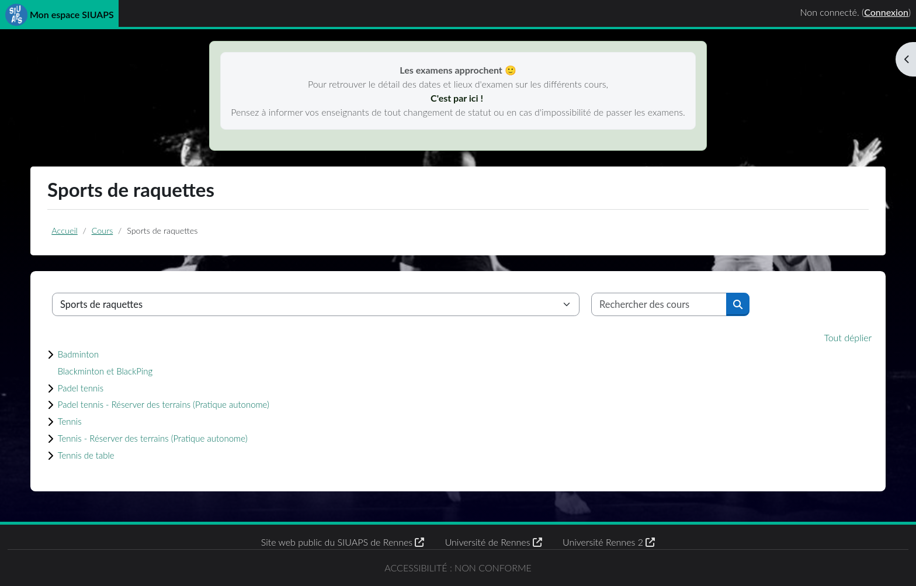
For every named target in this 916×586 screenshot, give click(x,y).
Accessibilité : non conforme (458, 567)
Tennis (71, 421)
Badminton (80, 354)
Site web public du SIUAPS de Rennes (343, 541)
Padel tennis (83, 388)
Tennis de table (89, 455)
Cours (103, 230)
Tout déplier (848, 337)
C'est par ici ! (458, 97)
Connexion (886, 12)
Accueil (65, 230)
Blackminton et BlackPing (110, 371)
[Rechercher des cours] (660, 304)
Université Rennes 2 (609, 541)
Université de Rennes (493, 541)
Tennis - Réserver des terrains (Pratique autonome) (162, 438)
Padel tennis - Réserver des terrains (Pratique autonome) (174, 404)
